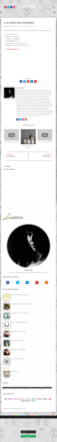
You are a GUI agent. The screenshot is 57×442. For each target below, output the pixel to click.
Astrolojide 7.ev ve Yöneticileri (18, 331)
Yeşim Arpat (28, 270)
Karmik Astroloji (35, 387)
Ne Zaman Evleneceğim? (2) (18, 358)
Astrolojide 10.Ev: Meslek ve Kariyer (20, 313)
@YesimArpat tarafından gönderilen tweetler (14, 408)
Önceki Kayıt (47, 156)
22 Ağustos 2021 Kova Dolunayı (28, 146)
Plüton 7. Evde (6, 367)
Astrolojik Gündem (17, 387)
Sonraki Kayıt (10, 156)
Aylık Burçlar (26, 387)
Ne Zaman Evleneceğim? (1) (18, 340)
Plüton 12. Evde (14, 371)
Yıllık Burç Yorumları (46, 387)
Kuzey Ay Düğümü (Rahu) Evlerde (19, 322)
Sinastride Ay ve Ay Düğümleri (18, 349)
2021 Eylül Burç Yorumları (44, 141)
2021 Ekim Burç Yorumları (11, 141)
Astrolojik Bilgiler (7, 387)
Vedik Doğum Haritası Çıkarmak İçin (20, 294)
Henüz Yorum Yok (30, 26)
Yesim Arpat (7, 26)
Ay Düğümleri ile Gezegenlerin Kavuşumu (21, 303)
